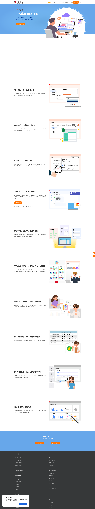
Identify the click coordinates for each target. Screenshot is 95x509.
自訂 (7, 503)
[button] (80, 2)
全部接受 (23, 503)
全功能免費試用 (20, 24)
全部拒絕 (15, 503)
